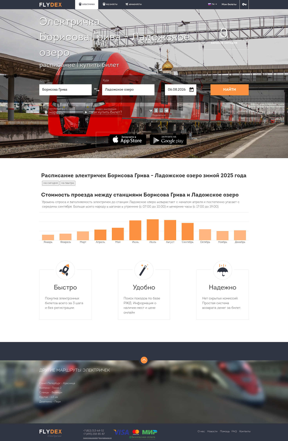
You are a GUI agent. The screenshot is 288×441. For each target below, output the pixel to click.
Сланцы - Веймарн (50, 392)
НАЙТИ (229, 90)
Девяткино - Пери (50, 401)
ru (213, 4)
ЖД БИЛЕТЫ (110, 4)
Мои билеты (229, 4)
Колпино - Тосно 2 (50, 388)
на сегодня (51, 183)
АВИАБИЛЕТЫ (133, 4)
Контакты (245, 431)
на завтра (67, 183)
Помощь (225, 431)
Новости (212, 431)
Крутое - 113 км (48, 397)
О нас (201, 431)
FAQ (234, 431)
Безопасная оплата (143, 437)
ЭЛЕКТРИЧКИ (87, 4)
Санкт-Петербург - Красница (57, 383)
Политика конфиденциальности (97, 438)
